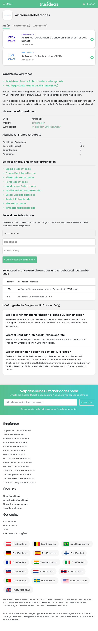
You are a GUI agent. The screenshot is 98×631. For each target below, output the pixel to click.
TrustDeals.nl (47, 571)
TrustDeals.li (19, 571)
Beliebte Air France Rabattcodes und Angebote (35, 81)
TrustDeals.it (78, 562)
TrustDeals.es (49, 553)
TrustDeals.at (20, 544)
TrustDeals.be (48, 544)
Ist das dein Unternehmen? (46, 126)
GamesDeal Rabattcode (21, 173)
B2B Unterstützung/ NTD (15, 533)
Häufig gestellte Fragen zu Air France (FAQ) (32, 85)
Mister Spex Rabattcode (21, 195)
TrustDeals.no (75, 571)
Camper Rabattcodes (15, 446)
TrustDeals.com (78, 580)
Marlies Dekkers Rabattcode (23, 190)
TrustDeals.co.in (48, 562)
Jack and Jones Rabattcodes (19, 470)
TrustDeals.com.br (80, 544)
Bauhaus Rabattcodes (15, 442)
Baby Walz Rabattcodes (16, 438)
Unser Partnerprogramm (16, 504)
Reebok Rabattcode (18, 199)
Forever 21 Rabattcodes (16, 466)
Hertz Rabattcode (17, 182)
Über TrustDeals (11, 496)
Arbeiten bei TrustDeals (15, 500)
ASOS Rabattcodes (13, 434)
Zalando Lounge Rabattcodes (19, 482)
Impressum (9, 521)
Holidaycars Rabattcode (21, 186)
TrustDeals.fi (77, 553)
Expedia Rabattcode (18, 169)
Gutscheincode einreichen (19, 259)
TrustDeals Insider (12, 508)
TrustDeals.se (48, 580)
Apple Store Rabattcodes (17, 430)
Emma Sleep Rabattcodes (17, 462)
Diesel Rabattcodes (14, 454)
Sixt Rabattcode (16, 203)
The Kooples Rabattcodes (17, 474)
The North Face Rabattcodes (18, 478)
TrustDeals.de (20, 553)
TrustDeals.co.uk (21, 589)
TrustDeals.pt (20, 580)
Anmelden (86, 402)
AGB (5, 529)
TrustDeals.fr (19, 562)
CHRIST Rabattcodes (14, 450)
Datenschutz (10, 525)
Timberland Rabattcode (20, 208)
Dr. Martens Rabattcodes (16, 458)
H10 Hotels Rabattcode (20, 177)
